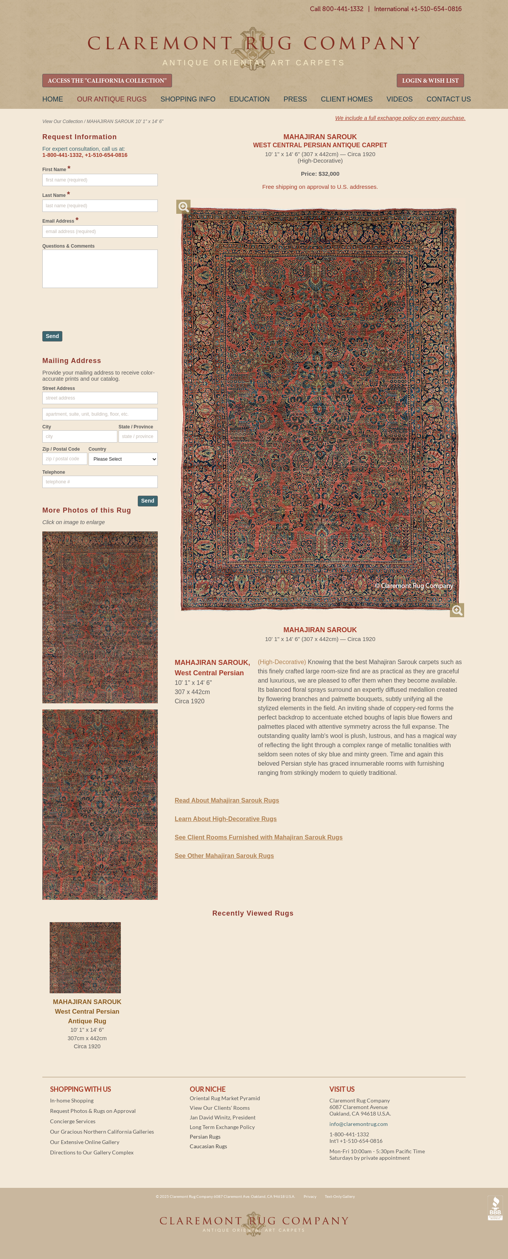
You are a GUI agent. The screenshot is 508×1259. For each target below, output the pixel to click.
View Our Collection (62, 121)
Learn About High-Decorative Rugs (226, 819)
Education (249, 99)
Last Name (56, 194)
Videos (399, 99)
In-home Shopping (72, 1100)
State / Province (136, 427)
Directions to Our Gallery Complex (92, 1152)
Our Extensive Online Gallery (84, 1142)
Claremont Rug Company (254, 49)
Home (52, 99)
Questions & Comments (68, 246)
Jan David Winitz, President (223, 1117)
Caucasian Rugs (208, 1146)
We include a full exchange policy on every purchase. (400, 118)
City (46, 427)
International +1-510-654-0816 (418, 9)
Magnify (183, 207)
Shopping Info (188, 99)
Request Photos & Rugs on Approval (93, 1110)
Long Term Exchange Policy (222, 1127)
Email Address (60, 220)
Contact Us (448, 99)
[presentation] (100, 306)
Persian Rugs (205, 1136)
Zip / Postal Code (61, 449)
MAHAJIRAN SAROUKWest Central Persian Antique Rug (87, 1011)
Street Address (58, 388)
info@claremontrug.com (358, 1124)
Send (52, 336)
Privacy (310, 1196)
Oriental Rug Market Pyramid (225, 1098)
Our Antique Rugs (112, 99)
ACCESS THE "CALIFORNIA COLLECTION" (107, 81)
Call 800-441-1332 (336, 9)
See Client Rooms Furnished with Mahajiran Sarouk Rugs (259, 837)
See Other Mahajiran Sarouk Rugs (224, 856)
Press (295, 99)
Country (97, 449)
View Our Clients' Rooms (220, 1107)
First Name (56, 168)
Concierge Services (72, 1121)
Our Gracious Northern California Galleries (102, 1131)
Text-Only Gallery (340, 1196)
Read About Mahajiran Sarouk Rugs (227, 800)
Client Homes (347, 99)
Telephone (53, 472)
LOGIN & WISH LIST (430, 81)
